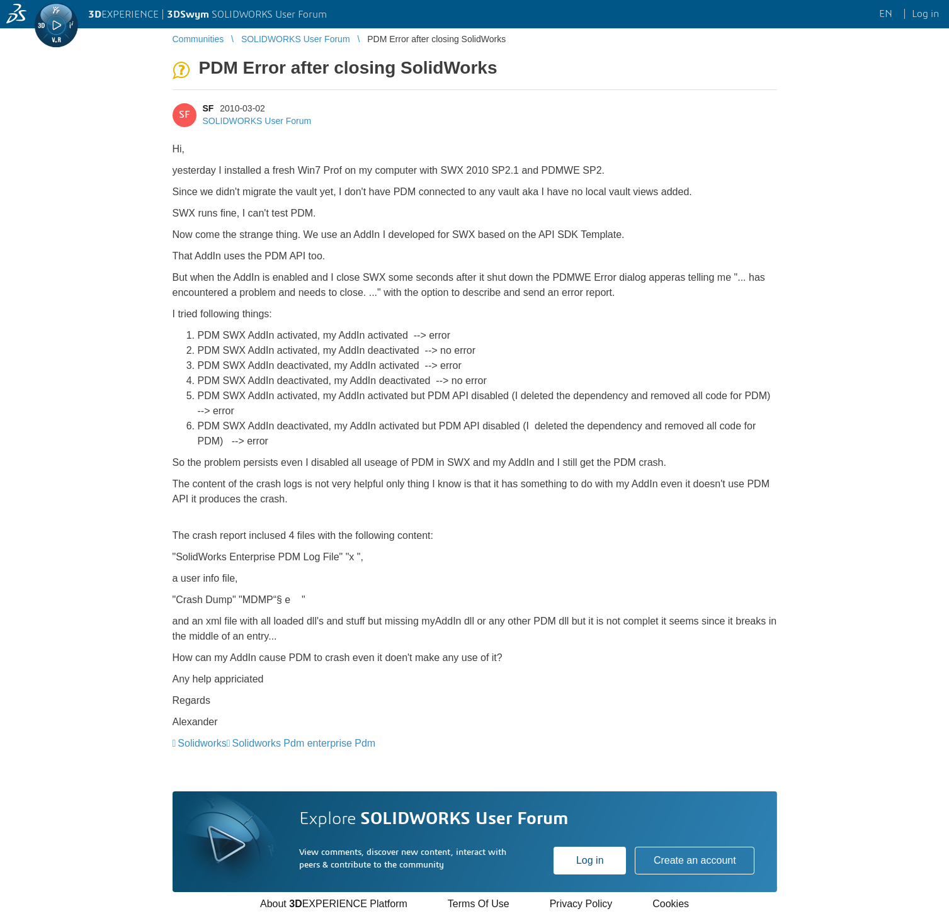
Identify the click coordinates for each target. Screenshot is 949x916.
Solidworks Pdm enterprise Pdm (304, 743)
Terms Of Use (478, 903)
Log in (590, 860)
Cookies (670, 903)
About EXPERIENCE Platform (333, 903)
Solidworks (202, 743)
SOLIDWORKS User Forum (257, 121)
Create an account (695, 860)
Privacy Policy (581, 903)
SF (208, 108)
